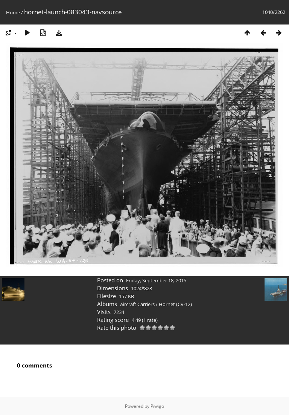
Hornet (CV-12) (175, 304)
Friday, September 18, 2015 (156, 280)
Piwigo (157, 406)
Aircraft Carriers (137, 304)
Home (13, 12)
